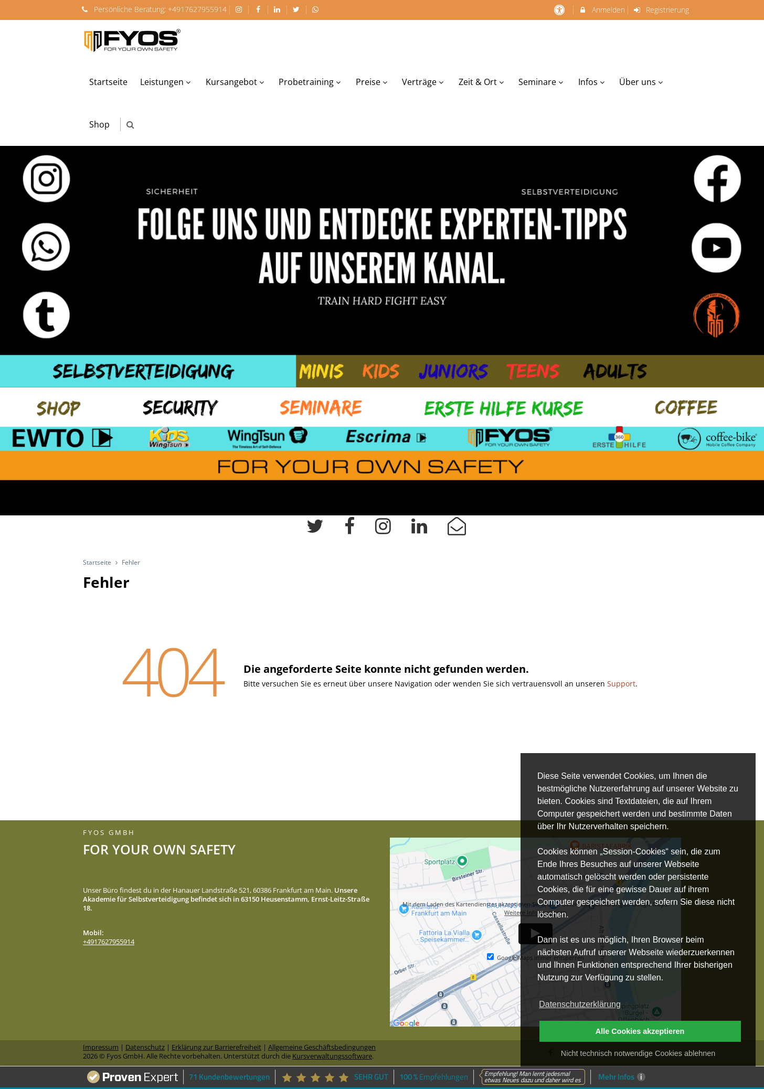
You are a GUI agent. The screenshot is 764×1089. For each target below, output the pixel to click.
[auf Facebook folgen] (259, 9)
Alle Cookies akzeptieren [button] (640, 1031)
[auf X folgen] (297, 9)
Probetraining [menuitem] (311, 82)
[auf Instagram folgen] (240, 9)
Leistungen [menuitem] (166, 82)
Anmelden (601, 10)
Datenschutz (145, 1047)
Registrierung (661, 10)
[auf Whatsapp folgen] (317, 9)
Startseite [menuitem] (108, 82)
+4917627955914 (197, 9)
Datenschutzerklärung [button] (580, 1004)
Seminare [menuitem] (542, 82)
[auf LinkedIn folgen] (278, 9)
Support (621, 684)
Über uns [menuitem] (642, 82)
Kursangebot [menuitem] (236, 82)
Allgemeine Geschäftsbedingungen (322, 1047)
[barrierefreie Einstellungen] (560, 10)
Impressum (101, 1047)
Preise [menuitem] (373, 82)
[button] (130, 125)
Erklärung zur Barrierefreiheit (216, 1047)
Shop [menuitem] (99, 124)
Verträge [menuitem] (424, 82)
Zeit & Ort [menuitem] (482, 82)
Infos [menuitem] (592, 82)
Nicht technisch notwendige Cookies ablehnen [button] (638, 1053)
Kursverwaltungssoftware (332, 1056)
